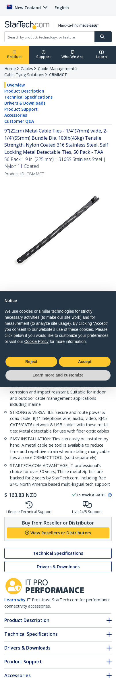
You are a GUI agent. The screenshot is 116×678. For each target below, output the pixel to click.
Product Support (21, 109)
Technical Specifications (28, 97)
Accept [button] (85, 361)
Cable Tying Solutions (24, 74)
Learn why (15, 599)
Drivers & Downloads (24, 103)
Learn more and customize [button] (57, 375)
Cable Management (56, 68)
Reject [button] (31, 361)
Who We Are (72, 54)
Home (10, 68)
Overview (16, 85)
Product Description (24, 91)
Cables (27, 68)
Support (43, 54)
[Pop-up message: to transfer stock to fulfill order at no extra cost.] (109, 495)
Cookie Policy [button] (36, 341)
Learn (101, 54)
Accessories (15, 115)
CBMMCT (58, 74)
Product (14, 54)
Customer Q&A (19, 121)
